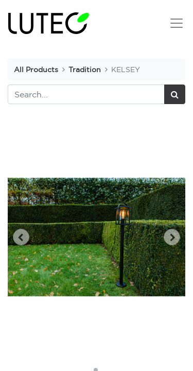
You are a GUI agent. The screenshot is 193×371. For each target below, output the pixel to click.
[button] (21, 237)
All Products (36, 69)
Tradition (84, 69)
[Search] (174, 94)
